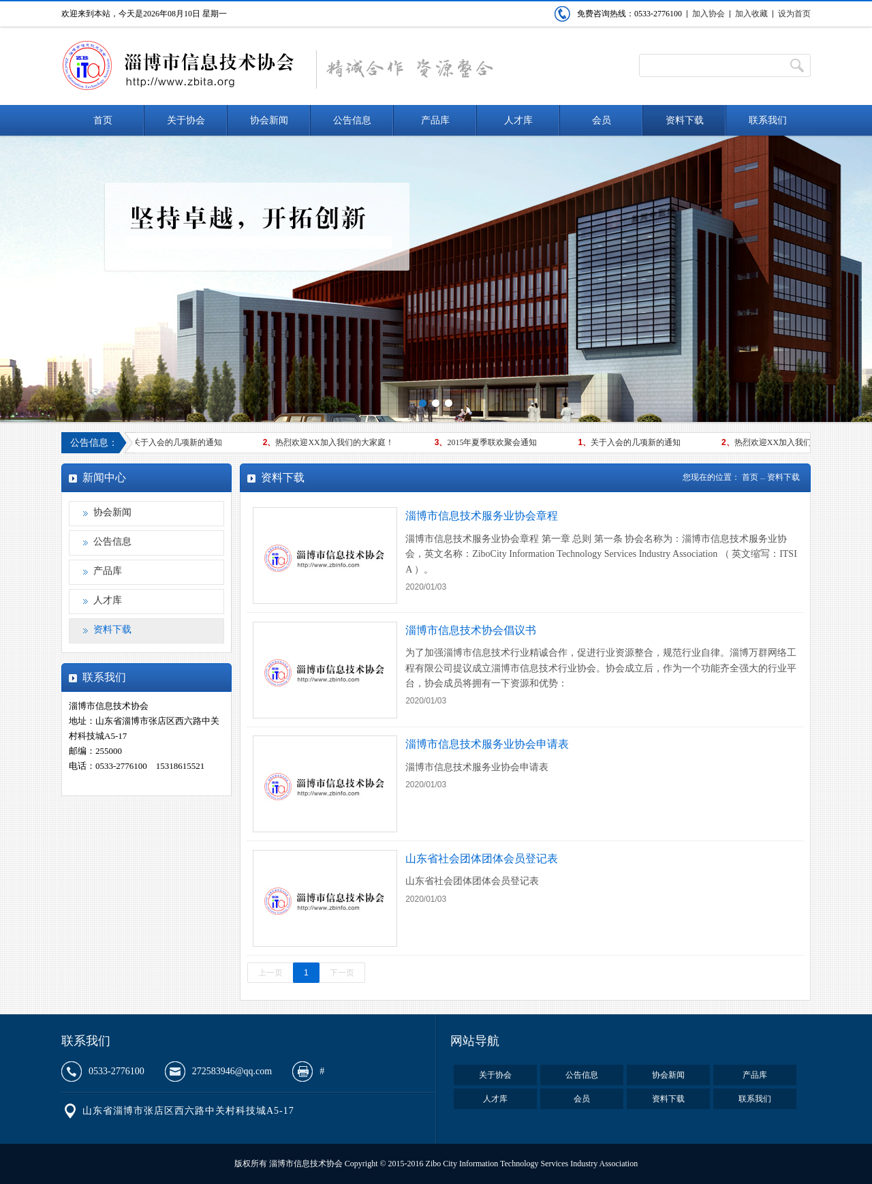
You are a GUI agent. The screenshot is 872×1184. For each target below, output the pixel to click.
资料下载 (685, 120)
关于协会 (186, 120)
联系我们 (768, 120)
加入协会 (708, 13)
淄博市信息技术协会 (178, 65)
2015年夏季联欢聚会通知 (488, 442)
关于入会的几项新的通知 (172, 442)
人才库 (518, 120)
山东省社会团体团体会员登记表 (481, 858)
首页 (102, 120)
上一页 (270, 972)
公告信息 (352, 120)
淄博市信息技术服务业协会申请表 (487, 744)
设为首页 (794, 13)
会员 (601, 120)
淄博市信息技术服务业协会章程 (481, 515)
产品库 (435, 120)
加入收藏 (751, 13)
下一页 (342, 972)
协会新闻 (269, 120)
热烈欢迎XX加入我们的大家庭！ (330, 442)
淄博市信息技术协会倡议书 (470, 630)
